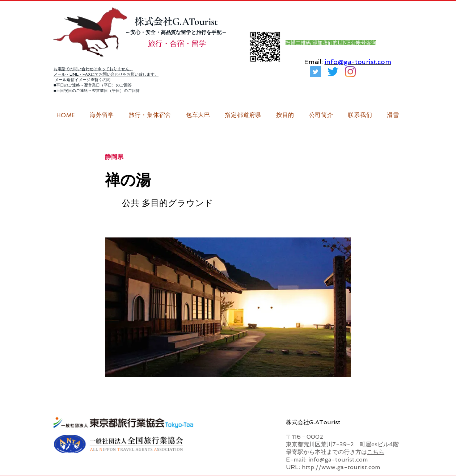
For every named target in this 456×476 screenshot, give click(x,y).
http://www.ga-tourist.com (341, 467)
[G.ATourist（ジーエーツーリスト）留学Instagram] (350, 71)
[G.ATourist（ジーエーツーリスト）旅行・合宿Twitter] (315, 71)
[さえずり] (333, 71)
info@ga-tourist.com (358, 62)
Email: (313, 62)
